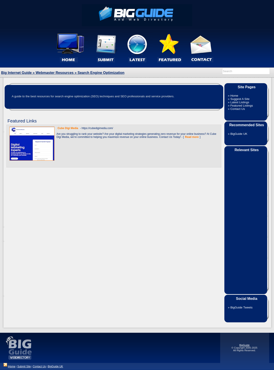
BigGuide (244, 345)
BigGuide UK (238, 133)
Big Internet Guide (16, 73)
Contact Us (237, 109)
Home (234, 95)
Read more (192, 137)
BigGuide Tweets (241, 307)
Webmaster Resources (54, 73)
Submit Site (24, 366)
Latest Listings (239, 102)
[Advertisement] (245, 220)
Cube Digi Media (68, 128)
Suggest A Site (240, 99)
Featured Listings (241, 105)
